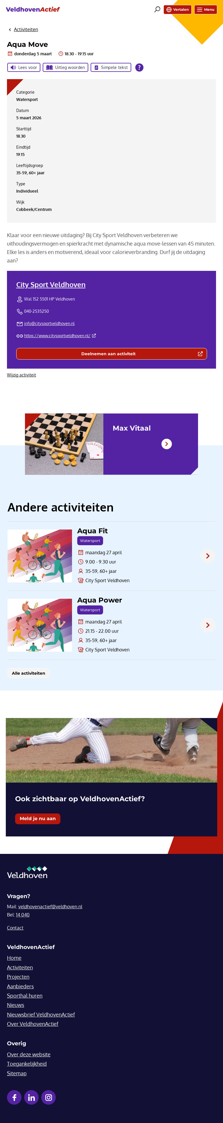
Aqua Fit (92, 531)
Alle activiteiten (28, 673)
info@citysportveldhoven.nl (49, 323)
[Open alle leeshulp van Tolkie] (139, 67)
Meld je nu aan (38, 818)
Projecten (18, 976)
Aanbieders (20, 986)
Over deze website (29, 1054)
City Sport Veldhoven (51, 284)
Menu (205, 9)
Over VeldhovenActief (32, 1024)
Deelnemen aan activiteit (133, 354)
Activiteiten (20, 967)
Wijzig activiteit (21, 374)
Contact (15, 928)
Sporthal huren (24, 995)
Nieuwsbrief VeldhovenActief (41, 1014)
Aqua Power (99, 600)
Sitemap (17, 1073)
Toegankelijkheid (27, 1063)
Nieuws (15, 1005)
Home (14, 958)
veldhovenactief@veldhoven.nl (50, 906)
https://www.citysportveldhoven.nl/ (60, 335)
